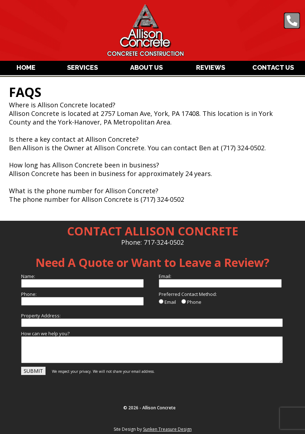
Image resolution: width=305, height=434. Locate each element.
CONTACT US (273, 67)
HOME (25, 67)
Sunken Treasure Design (167, 429)
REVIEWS (210, 67)
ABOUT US (146, 67)
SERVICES (82, 67)
